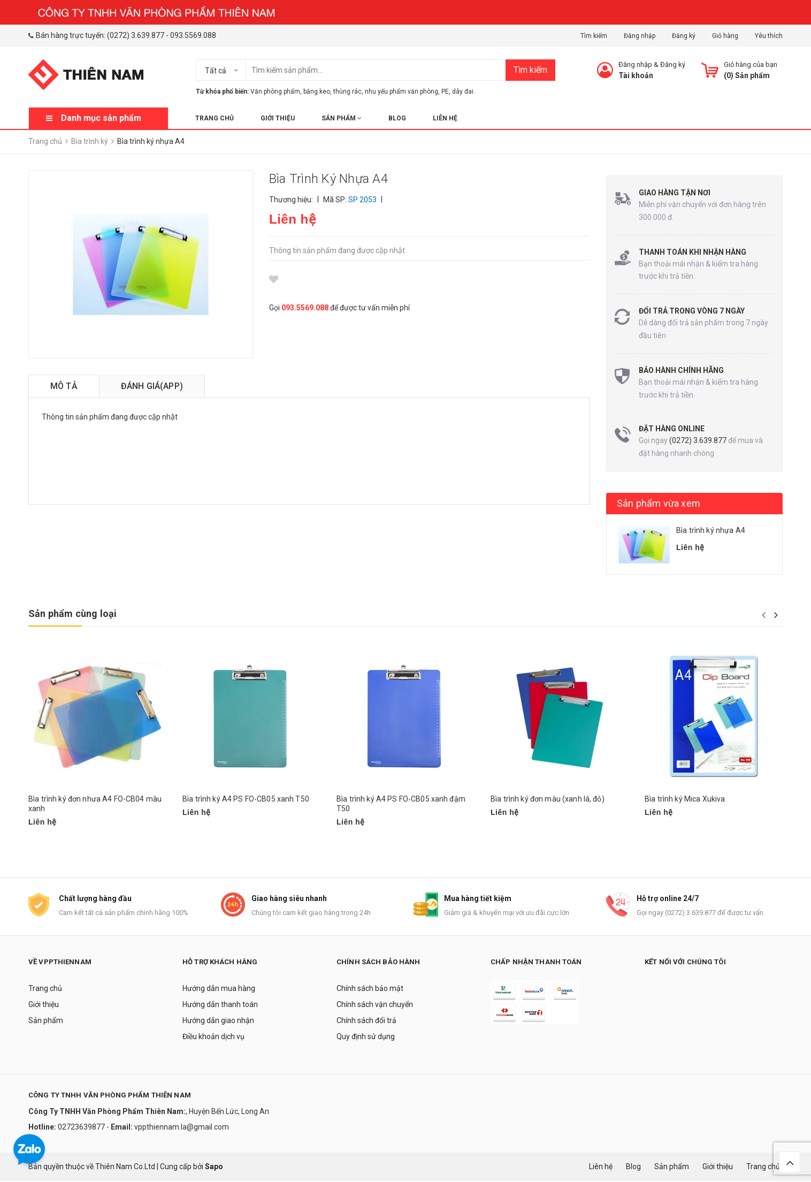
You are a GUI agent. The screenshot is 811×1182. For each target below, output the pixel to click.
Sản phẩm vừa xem (658, 503)
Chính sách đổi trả (366, 1021)
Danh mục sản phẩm (101, 118)
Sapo (214, 1167)
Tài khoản (635, 75)
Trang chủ (214, 118)
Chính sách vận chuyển (374, 1005)
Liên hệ (445, 118)
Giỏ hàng (725, 36)
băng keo (316, 91)
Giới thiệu (278, 118)
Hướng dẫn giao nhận (218, 1021)
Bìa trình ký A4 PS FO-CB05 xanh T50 (245, 799)
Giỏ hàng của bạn (750, 64)
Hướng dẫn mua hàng (218, 989)
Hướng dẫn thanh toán (220, 1005)
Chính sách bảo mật (369, 989)
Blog (397, 118)
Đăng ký (683, 36)
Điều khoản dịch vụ (213, 1037)
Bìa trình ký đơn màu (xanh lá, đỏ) (548, 799)
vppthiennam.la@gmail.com (181, 1127)
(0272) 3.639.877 (135, 35)
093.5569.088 (193, 35)
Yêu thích (769, 36)
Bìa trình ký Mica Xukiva (685, 799)
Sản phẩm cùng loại (72, 613)
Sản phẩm (342, 118)
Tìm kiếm (593, 36)
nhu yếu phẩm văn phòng (401, 91)
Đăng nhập (639, 36)
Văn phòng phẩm (275, 91)
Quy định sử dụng (365, 1037)
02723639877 (82, 1127)
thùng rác (347, 91)
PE (445, 91)
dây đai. (463, 91)
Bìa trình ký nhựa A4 (710, 530)
